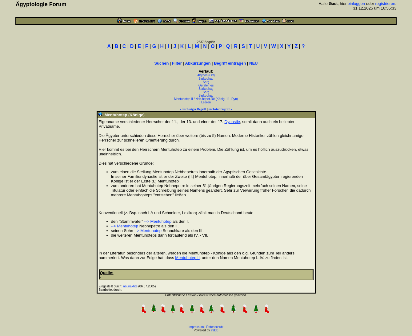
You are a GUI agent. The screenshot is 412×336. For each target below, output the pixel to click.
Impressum (196, 327)
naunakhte (130, 286)
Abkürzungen (197, 63)
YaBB (214, 330)
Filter (177, 63)
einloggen (356, 3)
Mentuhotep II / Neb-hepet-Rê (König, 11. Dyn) (206, 99)
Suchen (161, 63)
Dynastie (232, 121)
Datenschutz (215, 327)
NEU (253, 63)
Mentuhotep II (187, 257)
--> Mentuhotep (158, 221)
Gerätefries (206, 85)
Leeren (206, 102)
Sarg (206, 82)
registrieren (385, 3)
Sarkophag (205, 78)
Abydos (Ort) (206, 75)
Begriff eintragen (230, 63)
